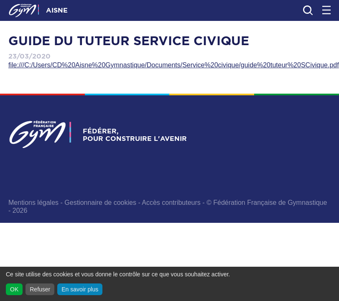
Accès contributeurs (171, 202)
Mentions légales (33, 202)
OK (14, 289)
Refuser (40, 289)
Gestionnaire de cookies (100, 202)
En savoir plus (79, 289)
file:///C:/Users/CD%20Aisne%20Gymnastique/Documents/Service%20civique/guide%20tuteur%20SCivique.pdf (173, 65)
